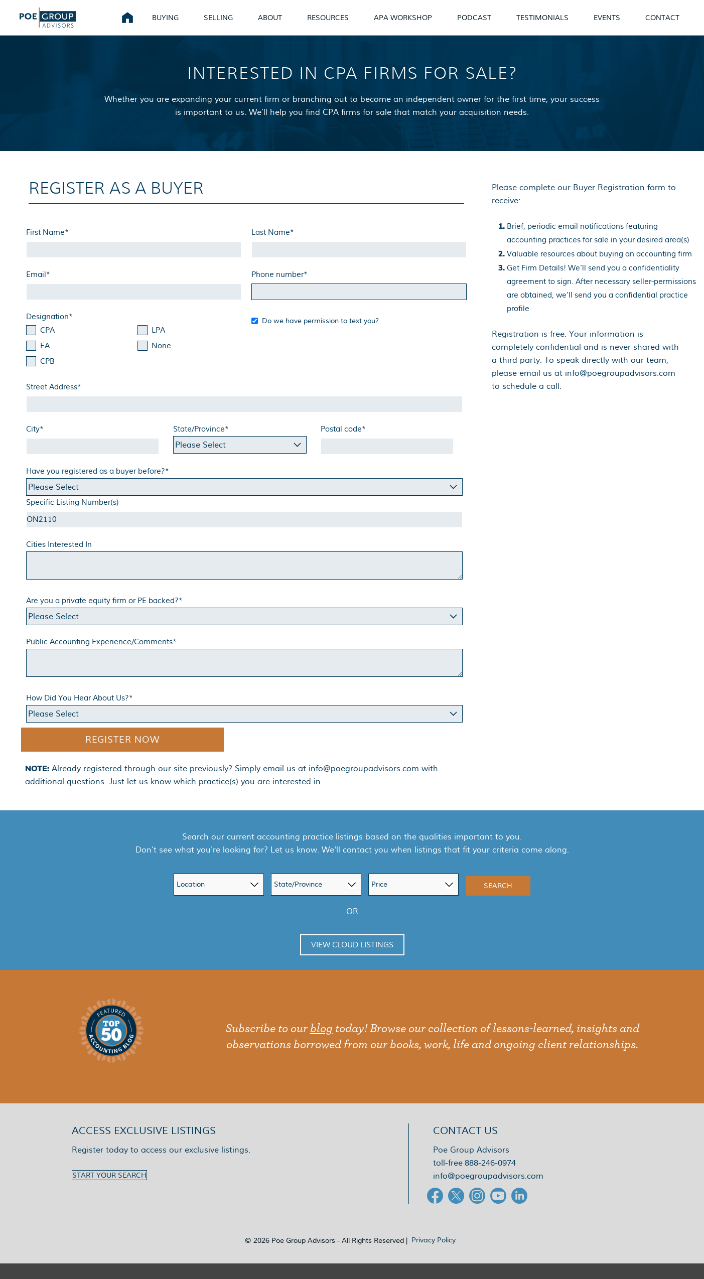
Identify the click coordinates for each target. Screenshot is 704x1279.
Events (619, 25)
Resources (340, 25)
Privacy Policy (433, 1255)
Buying (177, 25)
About (282, 25)
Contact (674, 25)
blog (321, 1044)
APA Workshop (415, 25)
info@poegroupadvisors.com (364, 784)
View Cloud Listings (352, 960)
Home (139, 25)
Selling (230, 25)
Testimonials (554, 25)
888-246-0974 (490, 1178)
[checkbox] (133, 362)
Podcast (486, 25)
